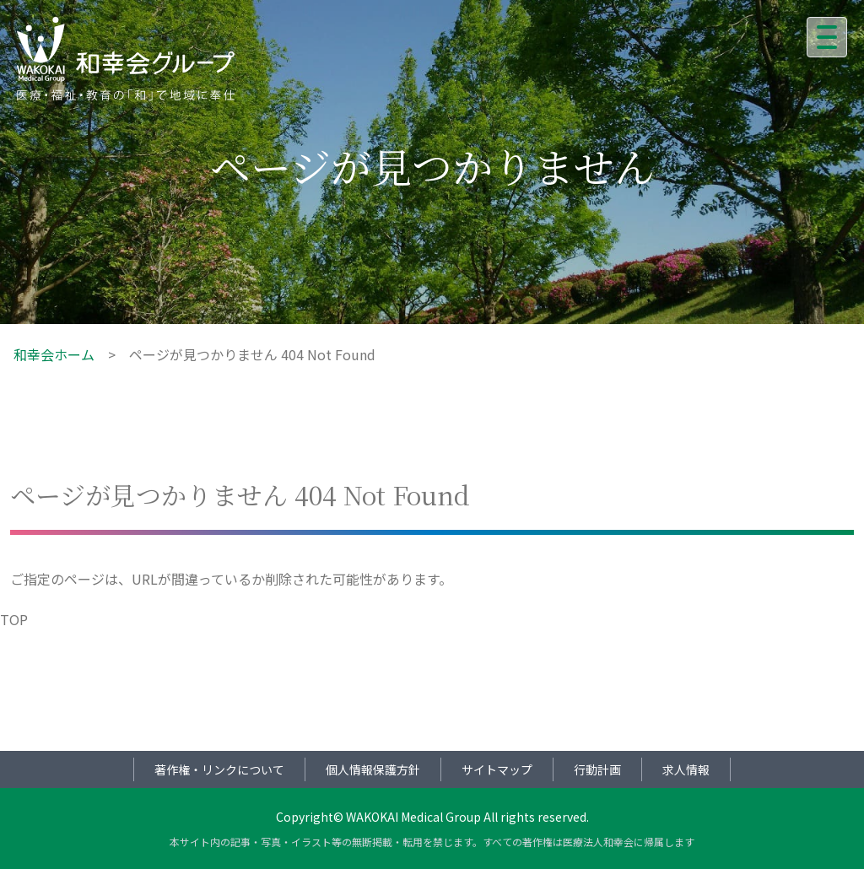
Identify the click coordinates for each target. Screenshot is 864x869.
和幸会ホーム (54, 354)
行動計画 (597, 769)
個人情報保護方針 (373, 769)
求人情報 (686, 769)
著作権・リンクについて (219, 769)
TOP (14, 619)
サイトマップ (497, 769)
